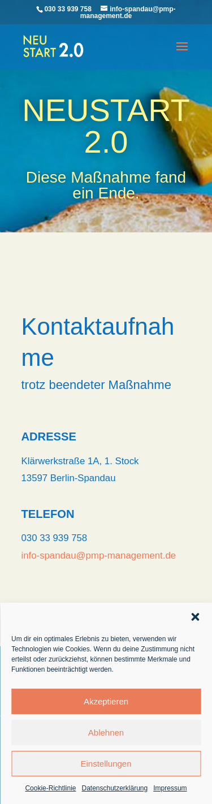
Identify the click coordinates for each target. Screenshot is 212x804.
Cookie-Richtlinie (50, 788)
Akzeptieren (106, 701)
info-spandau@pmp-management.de (98, 555)
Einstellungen (105, 763)
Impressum (170, 788)
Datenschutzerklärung (114, 788)
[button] (195, 617)
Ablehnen (106, 732)
